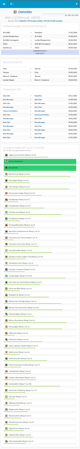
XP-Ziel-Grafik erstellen (53, 21)
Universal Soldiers (10, 111)
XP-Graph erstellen (35, 21)
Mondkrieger (8, 99)
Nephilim (38, 96)
